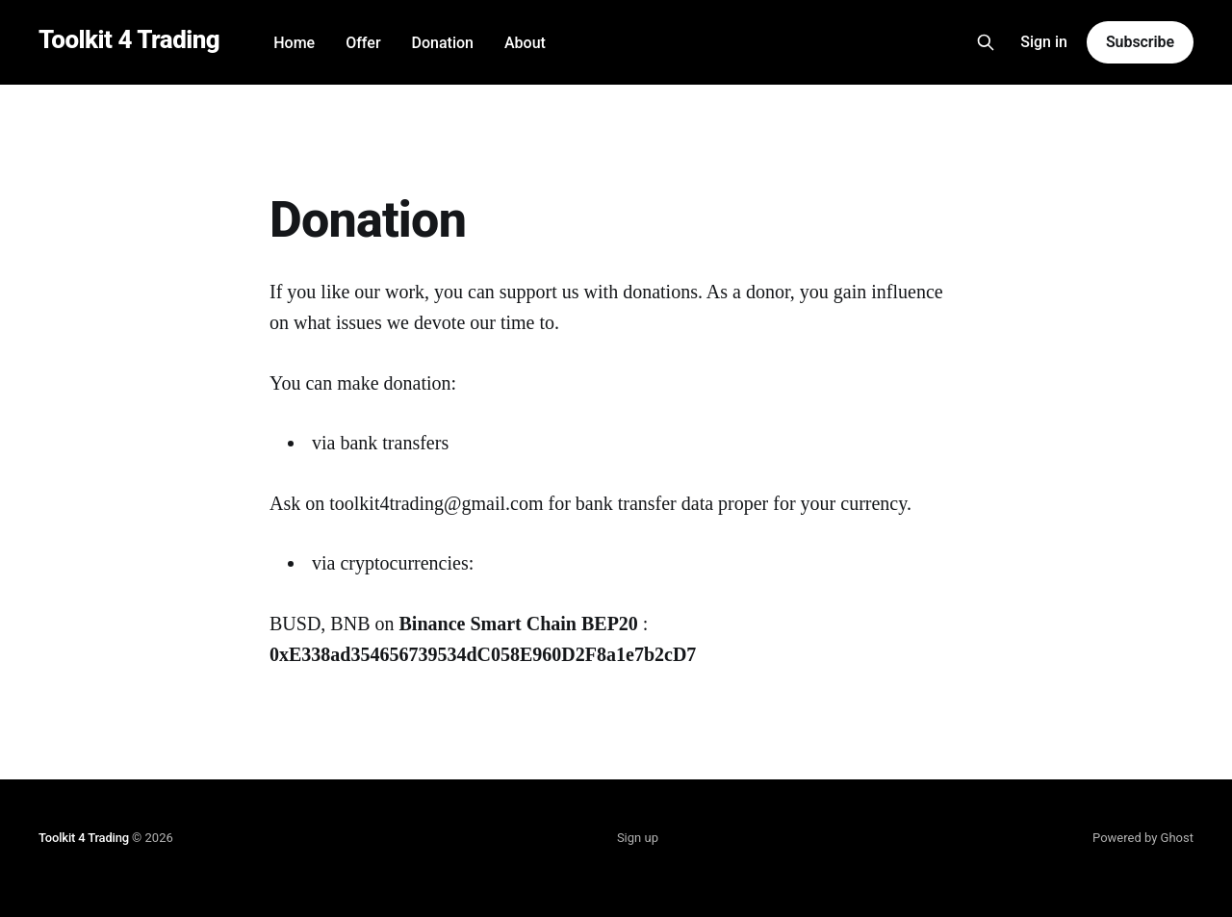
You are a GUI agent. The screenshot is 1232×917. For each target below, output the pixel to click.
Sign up (637, 837)
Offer (363, 43)
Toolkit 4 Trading (128, 40)
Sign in (1043, 42)
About (525, 43)
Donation (443, 43)
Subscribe (1140, 42)
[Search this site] (985, 42)
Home (294, 43)
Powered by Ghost (1143, 837)
